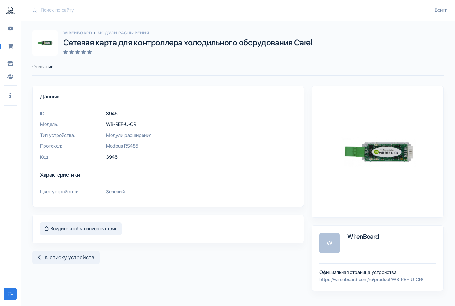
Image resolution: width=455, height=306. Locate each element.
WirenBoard (78, 33)
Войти (441, 10)
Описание (42, 66)
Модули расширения (123, 33)
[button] (10, 96)
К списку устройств (66, 257)
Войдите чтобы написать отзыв (81, 229)
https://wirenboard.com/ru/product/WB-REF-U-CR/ (371, 279)
